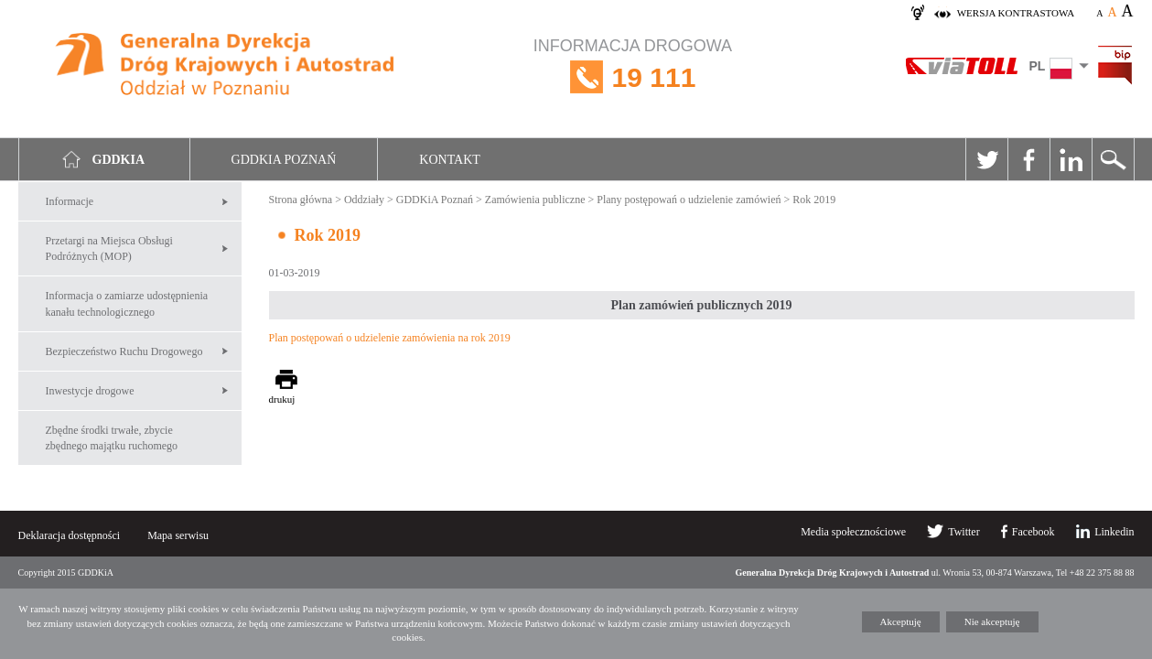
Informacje (70, 201)
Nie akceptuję (992, 621)
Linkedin (1071, 159)
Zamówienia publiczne (535, 199)
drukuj (282, 399)
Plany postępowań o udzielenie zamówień (689, 199)
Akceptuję (900, 621)
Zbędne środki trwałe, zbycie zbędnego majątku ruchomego (112, 438)
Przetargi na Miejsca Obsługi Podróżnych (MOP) (109, 248)
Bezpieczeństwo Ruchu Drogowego (124, 351)
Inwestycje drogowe (90, 390)
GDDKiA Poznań (434, 199)
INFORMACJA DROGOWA (632, 77)
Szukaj (1113, 159)
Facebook (1028, 159)
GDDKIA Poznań (284, 160)
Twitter (986, 159)
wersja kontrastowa (1015, 12)
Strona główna (301, 199)
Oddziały (364, 199)
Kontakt (449, 160)
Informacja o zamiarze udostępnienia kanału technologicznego (127, 303)
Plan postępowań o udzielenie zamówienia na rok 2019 (390, 337)
